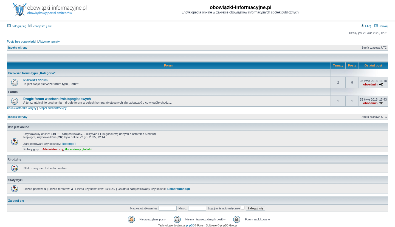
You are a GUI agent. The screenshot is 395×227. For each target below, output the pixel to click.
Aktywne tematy (49, 41)
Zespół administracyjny (53, 108)
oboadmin (370, 84)
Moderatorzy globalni (78, 149)
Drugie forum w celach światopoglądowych (57, 99)
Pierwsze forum (35, 80)
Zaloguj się (16, 26)
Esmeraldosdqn (178, 188)
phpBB (190, 225)
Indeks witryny (17, 47)
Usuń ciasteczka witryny (21, 108)
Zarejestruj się (40, 26)
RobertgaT (69, 143)
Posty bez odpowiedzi (21, 41)
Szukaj (381, 26)
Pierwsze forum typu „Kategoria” (31, 73)
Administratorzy (53, 149)
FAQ (366, 26)
